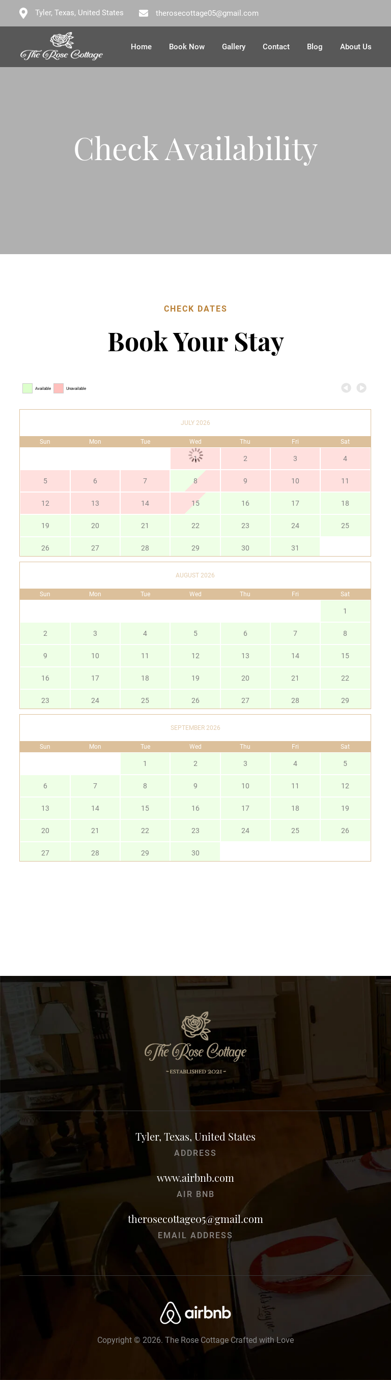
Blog (315, 46)
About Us (356, 46)
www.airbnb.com (195, 1177)
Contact (276, 46)
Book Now (187, 46)
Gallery (233, 46)
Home (141, 46)
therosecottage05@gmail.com (207, 13)
